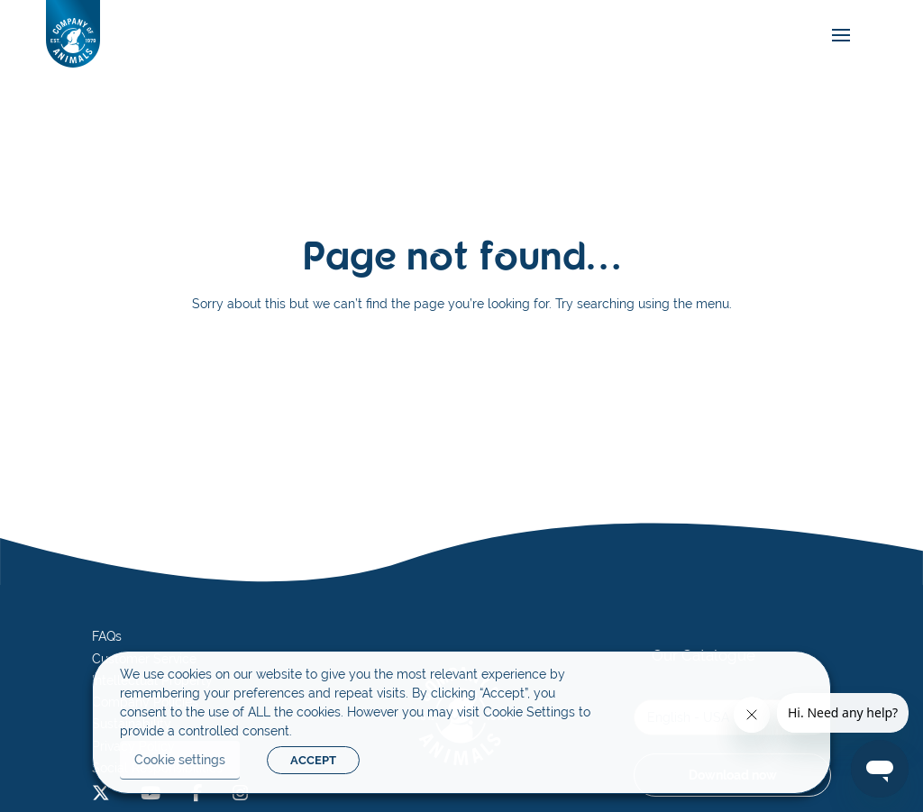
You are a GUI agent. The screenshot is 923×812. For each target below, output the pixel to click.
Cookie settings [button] (179, 760)
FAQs (107, 636)
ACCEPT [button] (313, 760)
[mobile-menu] (836, 35)
